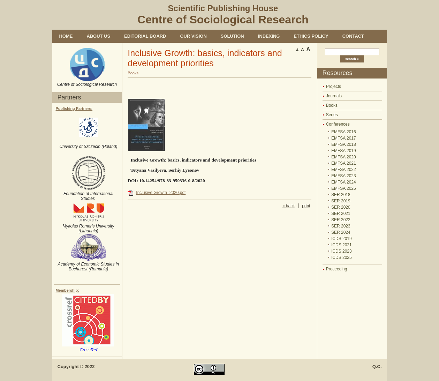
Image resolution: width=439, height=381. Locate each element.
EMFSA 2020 (343, 157)
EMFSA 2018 (343, 144)
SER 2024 (340, 232)
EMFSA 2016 (343, 131)
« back (288, 205)
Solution (232, 36)
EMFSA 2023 (343, 175)
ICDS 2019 (341, 238)
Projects (333, 86)
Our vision (193, 36)
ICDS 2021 (341, 244)
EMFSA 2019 (343, 150)
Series (332, 114)
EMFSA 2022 (343, 169)
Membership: (67, 290)
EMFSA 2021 (343, 163)
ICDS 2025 (341, 257)
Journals (334, 96)
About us (98, 36)
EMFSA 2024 (343, 182)
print (306, 205)
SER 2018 (340, 194)
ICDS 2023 (341, 251)
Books (332, 105)
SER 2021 (340, 213)
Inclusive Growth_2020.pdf (161, 192)
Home (66, 36)
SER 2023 (340, 226)
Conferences (338, 124)
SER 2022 (340, 219)
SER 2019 (340, 201)
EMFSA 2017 (343, 138)
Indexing (269, 36)
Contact (353, 36)
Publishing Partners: (74, 108)
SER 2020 (340, 207)
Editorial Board (145, 36)
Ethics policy (311, 36)
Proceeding (336, 269)
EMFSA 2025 (343, 188)
